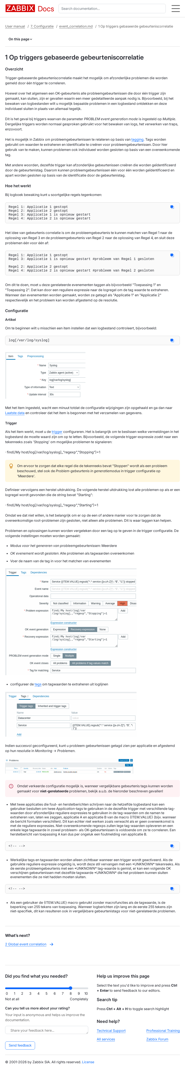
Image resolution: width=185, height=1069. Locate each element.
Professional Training (163, 1030)
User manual (15, 26)
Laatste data (15, 421)
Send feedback (20, 1045)
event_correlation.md (76, 26)
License (88, 1062)
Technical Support (111, 1030)
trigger (57, 440)
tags (38, 693)
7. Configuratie (42, 26)
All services (106, 1039)
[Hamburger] (176, 8)
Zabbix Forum (157, 1039)
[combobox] (113, 8)
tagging (137, 139)
